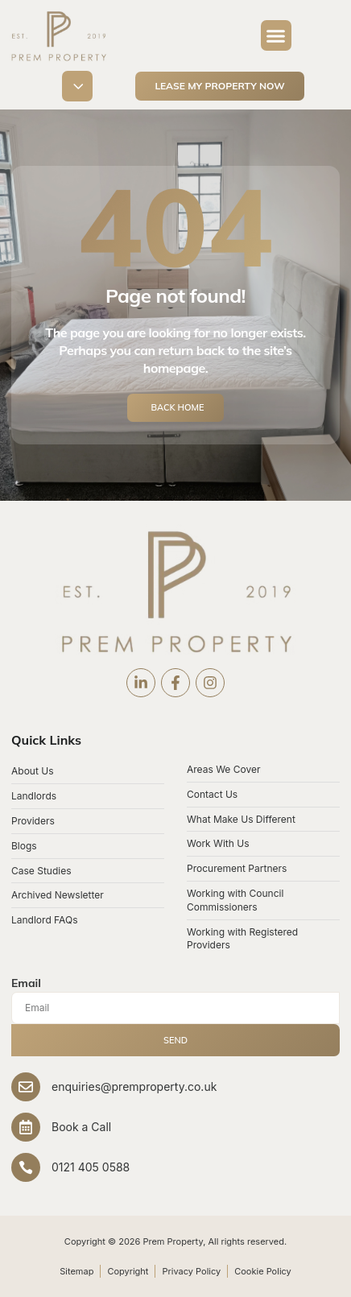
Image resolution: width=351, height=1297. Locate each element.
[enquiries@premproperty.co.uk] (25, 1086)
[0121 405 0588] (25, 1167)
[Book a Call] (25, 1127)
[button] (276, 35)
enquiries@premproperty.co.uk (134, 1086)
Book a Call (81, 1127)
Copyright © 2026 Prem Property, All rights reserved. (175, 1241)
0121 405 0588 (91, 1167)
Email (26, 983)
